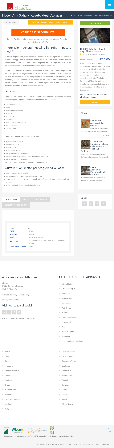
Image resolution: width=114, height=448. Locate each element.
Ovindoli (65, 380)
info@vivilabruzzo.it (10, 299)
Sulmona (65, 394)
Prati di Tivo (66, 308)
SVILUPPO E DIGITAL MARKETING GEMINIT (19, 318)
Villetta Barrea (67, 404)
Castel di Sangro (68, 356)
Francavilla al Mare (12, 371)
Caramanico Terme (69, 361)
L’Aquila (7, 375)
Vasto (7, 409)
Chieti (7, 356)
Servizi (26, 199)
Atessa (7, 351)
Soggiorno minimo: (17, 246)
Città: (12, 237)
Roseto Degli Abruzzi (70, 317)
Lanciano (8, 380)
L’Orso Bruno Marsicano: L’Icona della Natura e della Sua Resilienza (94, 146)
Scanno (64, 390)
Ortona (7, 385)
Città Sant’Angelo (68, 289)
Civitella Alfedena (68, 351)
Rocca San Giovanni (12, 399)
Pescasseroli (66, 322)
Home (72, 15)
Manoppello (66, 303)
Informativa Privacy (9, 295)
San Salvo (8, 404)
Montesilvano (67, 375)
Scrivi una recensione (16, 205)
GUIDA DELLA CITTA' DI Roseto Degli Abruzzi (50, 22)
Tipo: (12, 228)
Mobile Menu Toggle (109, 4)
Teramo (64, 399)
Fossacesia (9, 366)
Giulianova (66, 293)
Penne (64, 327)
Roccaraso (66, 385)
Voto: (12, 231)
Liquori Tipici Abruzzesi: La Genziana (96, 123)
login (95, 102)
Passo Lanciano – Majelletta (72, 341)
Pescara (65, 313)
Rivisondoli (66, 336)
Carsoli (7, 361)
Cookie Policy (23, 295)
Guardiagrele (66, 298)
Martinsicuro (66, 371)
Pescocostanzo (10, 390)
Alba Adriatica (67, 284)
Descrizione (11, 199)
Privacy (106, 444)
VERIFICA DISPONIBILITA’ (38, 32)
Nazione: (13, 234)
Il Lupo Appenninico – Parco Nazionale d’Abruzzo (98, 171)
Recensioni (41, 199)
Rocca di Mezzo (68, 332)
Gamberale (66, 366)
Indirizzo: (14, 242)
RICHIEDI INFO (95, 23)
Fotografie (11, 22)
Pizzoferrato (9, 394)
